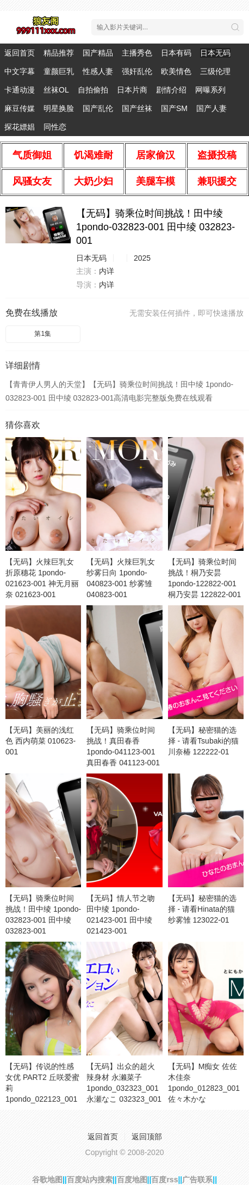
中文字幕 (19, 71)
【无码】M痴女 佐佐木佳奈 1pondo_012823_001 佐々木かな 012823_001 (204, 1088)
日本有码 (176, 52)
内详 (106, 271)
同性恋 (54, 126)
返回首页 (19, 52)
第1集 (42, 333)
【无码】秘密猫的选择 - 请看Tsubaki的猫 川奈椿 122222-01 (203, 741)
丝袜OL (56, 89)
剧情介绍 (171, 89)
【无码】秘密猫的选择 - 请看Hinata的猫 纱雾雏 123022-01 (202, 909)
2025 (142, 258)
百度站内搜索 (90, 1179)
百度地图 (132, 1179)
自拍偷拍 (93, 89)
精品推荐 (58, 52)
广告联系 (197, 1179)
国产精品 (98, 52)
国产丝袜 (137, 108)
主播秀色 (137, 52)
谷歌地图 (47, 1179)
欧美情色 (176, 71)
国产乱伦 (98, 108)
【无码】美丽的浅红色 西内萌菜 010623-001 (40, 741)
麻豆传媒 (19, 108)
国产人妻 (211, 108)
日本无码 (215, 52)
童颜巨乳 (58, 71)
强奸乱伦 (137, 71)
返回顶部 (147, 1136)
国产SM (174, 108)
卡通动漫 (19, 89)
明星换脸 (58, 108)
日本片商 (132, 89)
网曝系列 (210, 89)
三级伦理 (215, 71)
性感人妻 (98, 71)
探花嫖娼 (19, 126)
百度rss (164, 1179)
